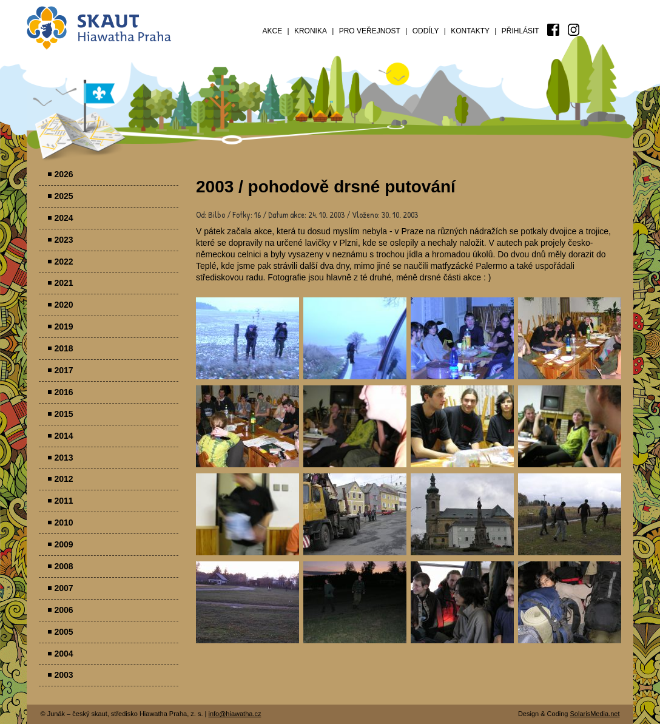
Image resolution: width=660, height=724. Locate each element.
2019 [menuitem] (64, 326)
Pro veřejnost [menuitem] (369, 31)
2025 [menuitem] (64, 196)
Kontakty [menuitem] (470, 31)
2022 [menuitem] (64, 261)
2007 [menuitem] (64, 588)
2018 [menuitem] (64, 348)
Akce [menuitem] (273, 31)
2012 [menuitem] (64, 479)
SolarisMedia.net (595, 713)
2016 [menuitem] (64, 392)
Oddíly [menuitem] (425, 31)
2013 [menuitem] (64, 457)
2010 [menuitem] (64, 522)
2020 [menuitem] (64, 305)
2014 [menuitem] (64, 436)
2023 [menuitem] (64, 240)
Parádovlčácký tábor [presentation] (247, 338)
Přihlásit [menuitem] (520, 31)
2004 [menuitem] (64, 653)
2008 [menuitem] (64, 566)
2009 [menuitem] (64, 544)
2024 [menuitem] (64, 218)
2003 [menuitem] (64, 675)
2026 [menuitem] (64, 174)
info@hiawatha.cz (234, 713)
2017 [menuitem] (64, 370)
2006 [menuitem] (64, 610)
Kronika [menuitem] (310, 31)
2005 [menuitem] (64, 632)
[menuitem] (553, 30)
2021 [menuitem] (64, 283)
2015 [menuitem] (64, 414)
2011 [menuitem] (64, 501)
